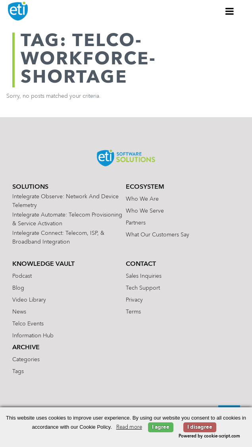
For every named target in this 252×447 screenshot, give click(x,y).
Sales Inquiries (144, 276)
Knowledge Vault (43, 264)
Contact (141, 264)
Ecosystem (145, 187)
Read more (129, 427)
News (19, 312)
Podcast (22, 276)
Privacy (134, 300)
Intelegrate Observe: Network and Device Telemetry (65, 201)
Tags (18, 371)
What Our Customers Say (157, 235)
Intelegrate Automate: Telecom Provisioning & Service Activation (67, 219)
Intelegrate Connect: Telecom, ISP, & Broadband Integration (58, 237)
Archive (26, 347)
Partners (136, 223)
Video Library (29, 300)
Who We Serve (145, 211)
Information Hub (33, 336)
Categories (26, 359)
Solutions (30, 187)
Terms (133, 312)
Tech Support (143, 288)
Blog (18, 288)
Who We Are (142, 199)
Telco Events (28, 324)
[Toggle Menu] (229, 11)
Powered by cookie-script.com (209, 436)
